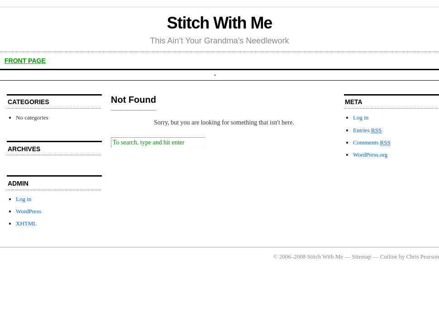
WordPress (28, 211)
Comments (372, 142)
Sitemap (362, 256)
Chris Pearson (422, 256)
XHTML (26, 223)
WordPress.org (370, 154)
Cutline (388, 256)
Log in (23, 199)
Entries (367, 130)
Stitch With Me (219, 23)
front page (25, 60)
